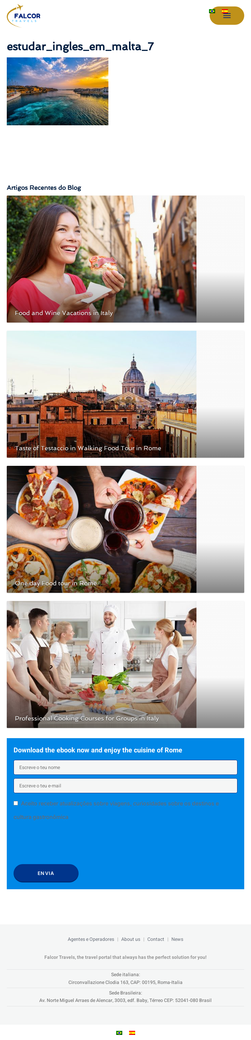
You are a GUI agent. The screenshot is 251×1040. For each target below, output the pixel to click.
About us (130, 939)
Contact (155, 939)
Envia (46, 873)
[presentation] (65, 845)
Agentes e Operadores (91, 939)
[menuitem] (212, 11)
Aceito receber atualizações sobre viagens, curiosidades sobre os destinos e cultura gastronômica (116, 810)
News (177, 939)
